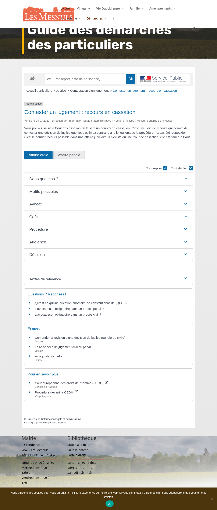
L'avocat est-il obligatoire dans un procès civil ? (68, 314)
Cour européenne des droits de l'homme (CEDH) (71, 383)
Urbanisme (69, 18)
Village (81, 8)
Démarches (95, 18)
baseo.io (60, 422)
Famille (134, 8)
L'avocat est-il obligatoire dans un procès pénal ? (69, 308)
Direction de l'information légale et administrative (54, 419)
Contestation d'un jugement (90, 90)
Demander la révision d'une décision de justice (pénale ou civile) (80, 337)
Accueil (66, 8)
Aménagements (160, 8)
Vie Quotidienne (108, 8)
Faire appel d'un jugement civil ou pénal (63, 347)
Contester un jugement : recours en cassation (145, 90)
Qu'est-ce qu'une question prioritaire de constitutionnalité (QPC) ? (81, 303)
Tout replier (156, 168)
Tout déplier (182, 168)
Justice (61, 90)
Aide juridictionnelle (48, 356)
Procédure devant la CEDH (56, 392)
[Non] (212, 499)
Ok (109, 503)
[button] (108, 179)
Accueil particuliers (39, 90)
